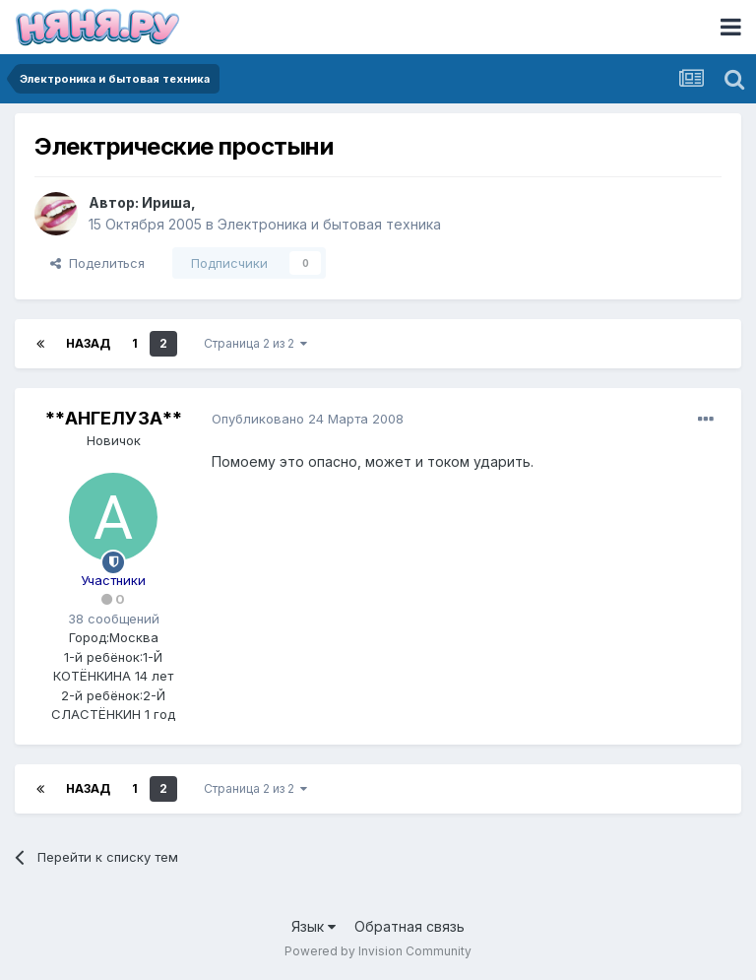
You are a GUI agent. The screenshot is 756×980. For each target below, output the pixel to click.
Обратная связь (409, 926)
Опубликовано (308, 418)
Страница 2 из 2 (255, 343)
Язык (313, 926)
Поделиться (97, 263)
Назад (88, 343)
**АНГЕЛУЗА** (113, 418)
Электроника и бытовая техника (329, 224)
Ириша (166, 202)
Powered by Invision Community (378, 951)
